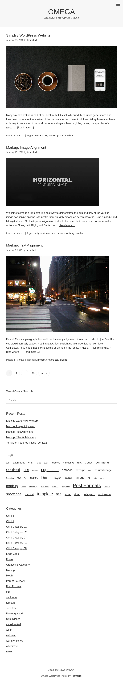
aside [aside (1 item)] (39, 463)
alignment (40, 233)
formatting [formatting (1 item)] (10, 478)
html (62, 135)
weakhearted (13, 624)
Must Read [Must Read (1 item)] (45, 486)
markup (69, 135)
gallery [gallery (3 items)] (34, 477)
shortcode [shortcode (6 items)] (13, 494)
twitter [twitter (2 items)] (68, 494)
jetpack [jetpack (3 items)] (68, 477)
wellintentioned (14, 640)
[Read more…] (25, 127)
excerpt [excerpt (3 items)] (80, 470)
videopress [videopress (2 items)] (89, 494)
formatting (53, 135)
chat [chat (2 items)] (79, 462)
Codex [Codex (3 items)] (88, 462)
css (45, 135)
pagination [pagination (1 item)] (66, 486)
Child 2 (10, 521)
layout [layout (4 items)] (80, 477)
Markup (20, 135)
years (9, 651)
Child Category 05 (16, 548)
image (72, 233)
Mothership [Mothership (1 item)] (33, 486)
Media (9, 575)
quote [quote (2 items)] (107, 486)
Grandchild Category (18, 564)
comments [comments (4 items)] (103, 462)
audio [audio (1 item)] (46, 463)
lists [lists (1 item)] (95, 478)
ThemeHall (76, 676)
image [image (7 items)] (56, 477)
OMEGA (61, 12)
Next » (44, 373)
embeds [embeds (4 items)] (67, 470)
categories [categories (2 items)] (68, 462)
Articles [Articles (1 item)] (30, 463)
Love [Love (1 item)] (102, 478)
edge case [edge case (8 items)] (49, 470)
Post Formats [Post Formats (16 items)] (87, 485)
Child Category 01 (16, 526)
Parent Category (15, 581)
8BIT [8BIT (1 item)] (8, 463)
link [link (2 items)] (88, 478)
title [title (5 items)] (58, 494)
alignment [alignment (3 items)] (19, 462)
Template (11, 608)
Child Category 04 (16, 543)
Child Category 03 (16, 537)
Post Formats (13, 586)
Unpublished (13, 619)
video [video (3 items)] (77, 494)
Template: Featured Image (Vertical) (26, 442)
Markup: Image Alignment (26, 148)
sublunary (11, 597)
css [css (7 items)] (26, 470)
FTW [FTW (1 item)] (19, 478)
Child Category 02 (16, 532)
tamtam (10, 602)
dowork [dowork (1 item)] (35, 470)
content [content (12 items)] (13, 469)
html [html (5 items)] (44, 477)
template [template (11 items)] (45, 493)
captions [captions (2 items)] (56, 462)
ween (9, 629)
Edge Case (12, 554)
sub (8, 592)
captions (50, 233)
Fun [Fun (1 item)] (25, 478)
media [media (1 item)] (23, 486)
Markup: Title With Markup (21, 437)
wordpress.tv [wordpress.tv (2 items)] (104, 494)
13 (33, 373)
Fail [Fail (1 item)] (89, 470)
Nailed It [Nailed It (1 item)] (55, 486)
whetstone (12, 646)
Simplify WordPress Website (28, 35)
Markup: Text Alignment (24, 245)
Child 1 (10, 516)
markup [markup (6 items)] (12, 486)
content (39, 135)
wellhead (11, 635)
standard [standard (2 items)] (29, 494)
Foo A (9, 559)
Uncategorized (14, 613)
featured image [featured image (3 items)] (103, 470)
